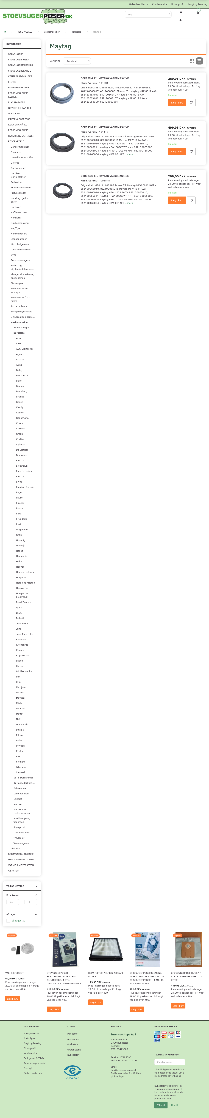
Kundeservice (159, 4)
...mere (129, 154)
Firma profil (177, 4)
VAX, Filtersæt (14, 972)
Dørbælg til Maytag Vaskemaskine (105, 78)
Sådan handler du (139, 4)
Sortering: (55, 60)
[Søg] (170, 14)
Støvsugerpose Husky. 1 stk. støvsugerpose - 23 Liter (186, 976)
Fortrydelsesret (32, 1033)
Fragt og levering (197, 4)
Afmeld (174, 1105)
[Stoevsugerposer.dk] (38, 16)
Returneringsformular (35, 1062)
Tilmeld (161, 1105)
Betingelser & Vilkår (34, 1058)
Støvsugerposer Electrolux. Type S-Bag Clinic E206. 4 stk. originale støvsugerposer (64, 978)
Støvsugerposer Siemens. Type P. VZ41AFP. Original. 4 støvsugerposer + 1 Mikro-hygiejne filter (147, 978)
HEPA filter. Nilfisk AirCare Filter (106, 974)
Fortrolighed (30, 1038)
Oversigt (28, 1067)
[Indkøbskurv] (200, 12)
